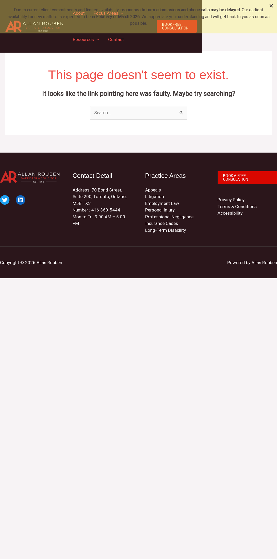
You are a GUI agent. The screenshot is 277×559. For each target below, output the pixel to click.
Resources (86, 39)
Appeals (153, 190)
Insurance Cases (161, 223)
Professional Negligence (169, 216)
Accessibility (230, 213)
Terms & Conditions (237, 206)
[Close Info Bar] (271, 6)
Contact (116, 39)
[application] (96, 39)
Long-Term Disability (165, 230)
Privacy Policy (231, 199)
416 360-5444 (105, 210)
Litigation (154, 196)
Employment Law (162, 203)
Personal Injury (160, 210)
